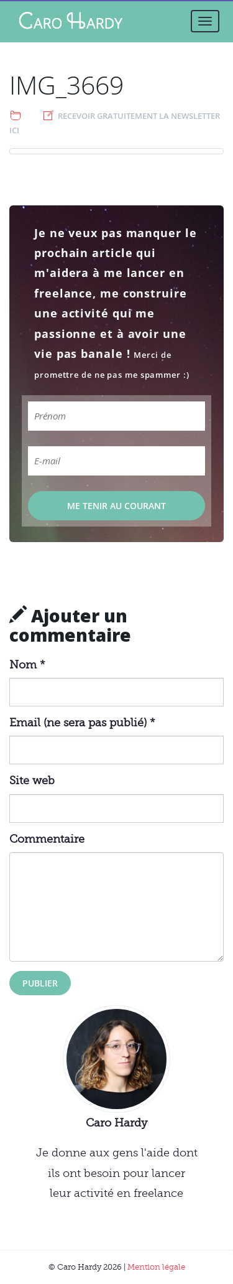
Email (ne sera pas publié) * (82, 722)
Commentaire (47, 839)
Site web (32, 780)
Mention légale (156, 1267)
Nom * (27, 664)
